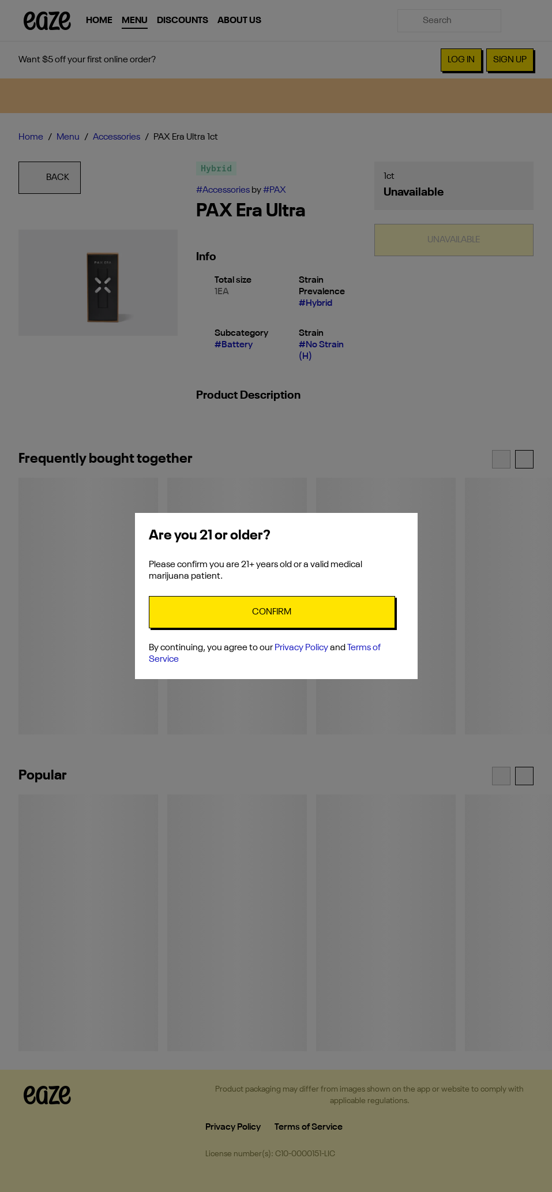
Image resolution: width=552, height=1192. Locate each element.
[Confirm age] (272, 612)
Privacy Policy (301, 648)
